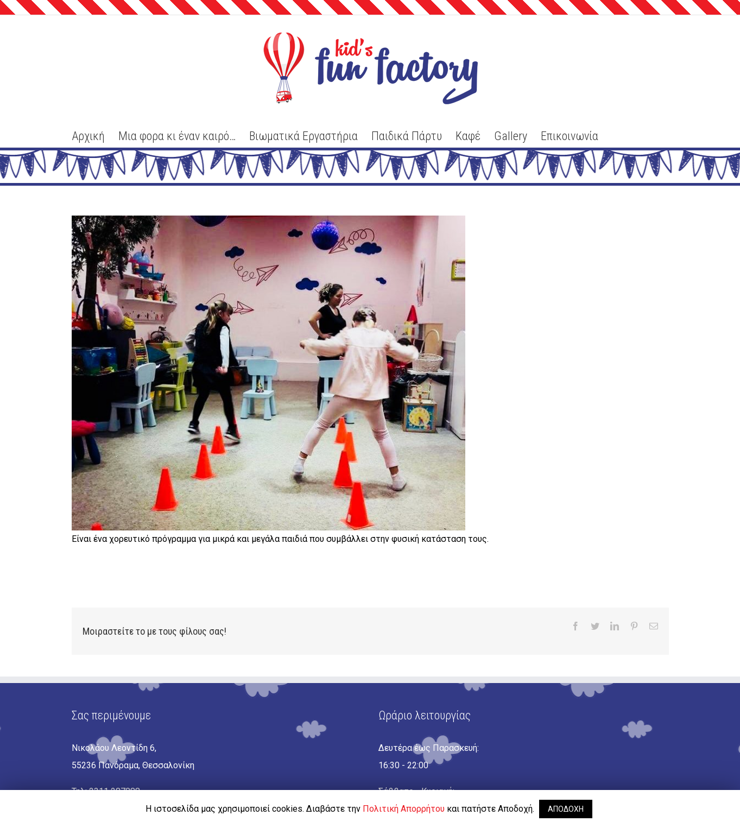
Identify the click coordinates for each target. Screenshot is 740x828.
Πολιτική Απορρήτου (404, 809)
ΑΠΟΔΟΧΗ (566, 809)
